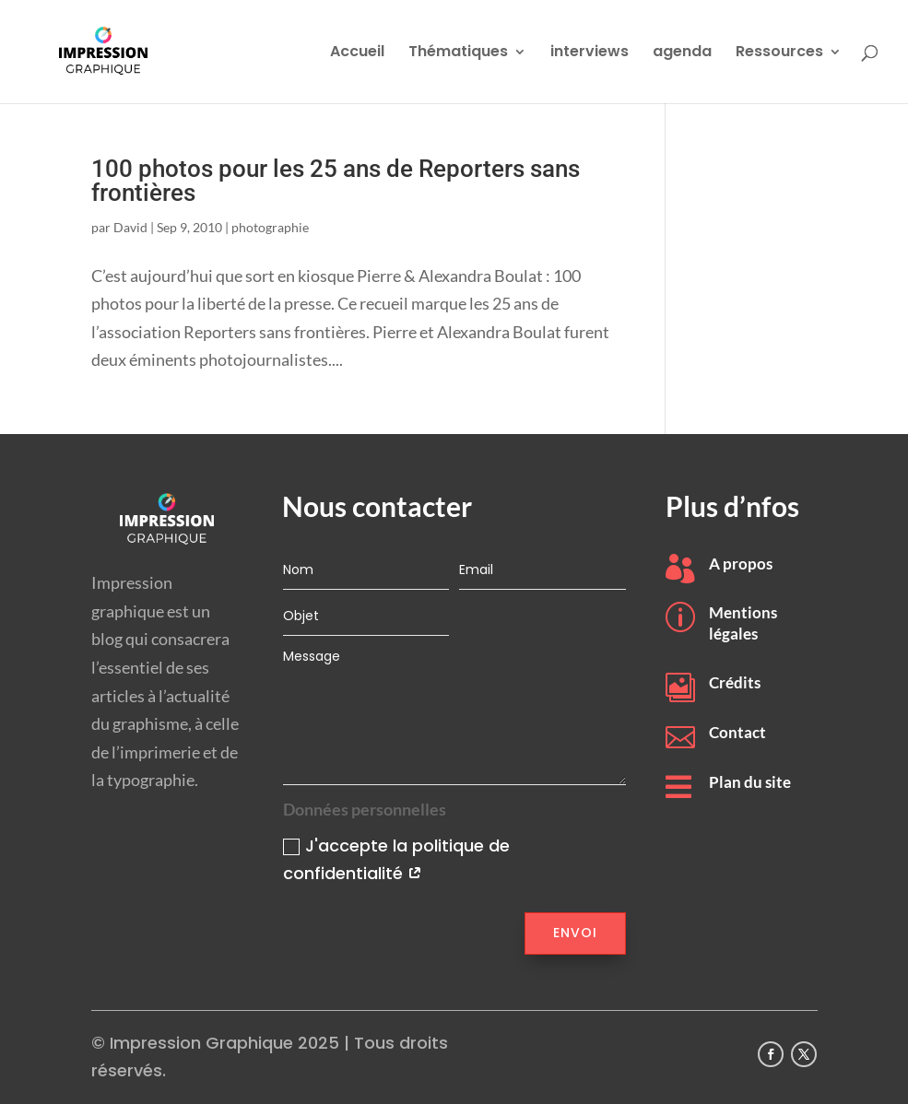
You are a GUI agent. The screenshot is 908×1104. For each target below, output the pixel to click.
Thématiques (458, 53)
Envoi (575, 932)
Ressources (779, 53)
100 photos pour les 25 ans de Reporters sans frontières (335, 180)
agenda (682, 53)
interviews (589, 53)
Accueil (357, 53)
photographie (270, 227)
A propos (740, 563)
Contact (737, 732)
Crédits (735, 682)
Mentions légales (743, 622)
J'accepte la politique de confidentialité (396, 860)
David (130, 227)
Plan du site (750, 782)
